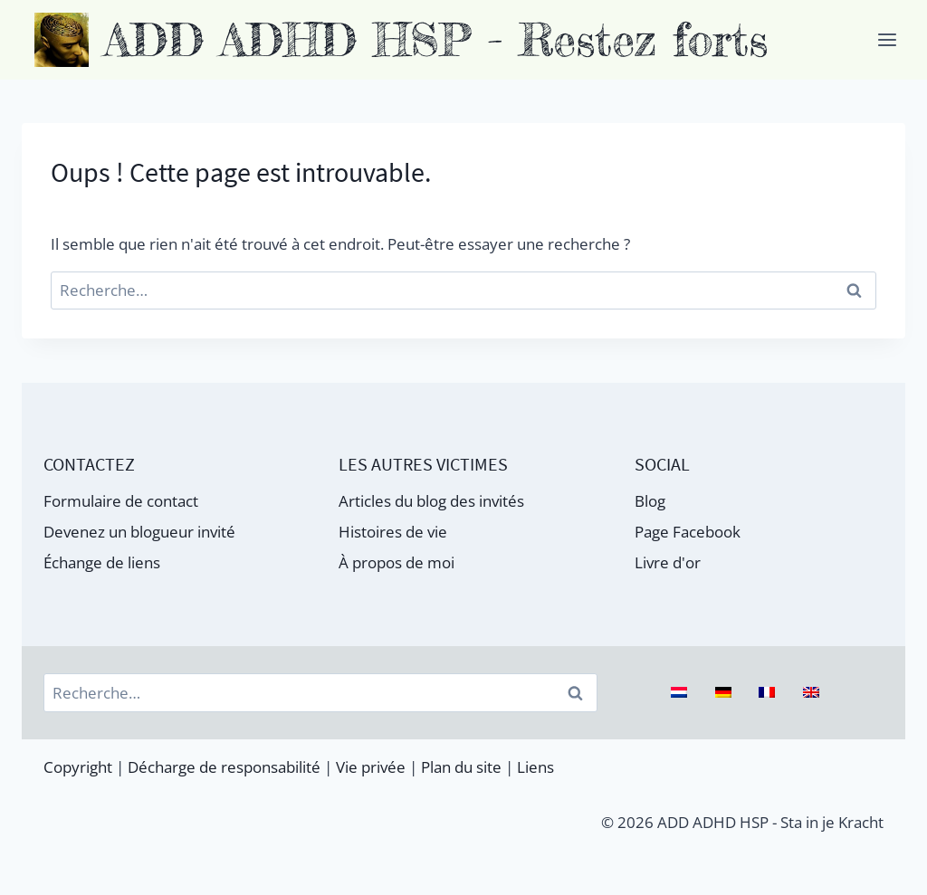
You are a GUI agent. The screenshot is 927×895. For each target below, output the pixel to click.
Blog (650, 500)
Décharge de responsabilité (224, 767)
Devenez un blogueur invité (139, 531)
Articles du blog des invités (431, 500)
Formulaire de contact (120, 500)
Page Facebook (688, 531)
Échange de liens (101, 562)
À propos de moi (396, 562)
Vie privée (371, 767)
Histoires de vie (393, 531)
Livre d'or (668, 562)
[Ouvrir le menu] (886, 39)
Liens (535, 767)
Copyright (77, 767)
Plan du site (461, 767)
